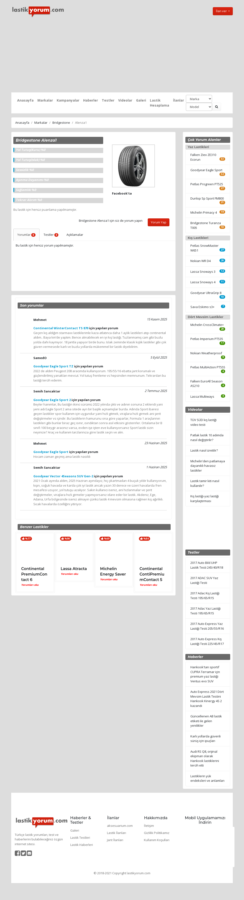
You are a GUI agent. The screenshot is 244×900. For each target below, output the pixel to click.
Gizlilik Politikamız (156, 833)
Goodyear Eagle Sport (206, 170)
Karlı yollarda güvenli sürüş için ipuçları (205, 738)
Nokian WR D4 (200, 261)
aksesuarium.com (120, 825)
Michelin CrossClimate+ (207, 325)
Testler (108, 100)
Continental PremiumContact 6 (34, 574)
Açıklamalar (74, 234)
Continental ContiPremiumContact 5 (152, 574)
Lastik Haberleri (81, 845)
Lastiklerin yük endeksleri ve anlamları (207, 778)
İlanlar (178, 100)
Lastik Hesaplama (159, 103)
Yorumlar (26, 234)
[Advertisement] (122, 55)
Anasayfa (25, 100)
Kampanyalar (68, 100)
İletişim (149, 825)
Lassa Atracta (74, 568)
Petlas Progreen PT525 (206, 184)
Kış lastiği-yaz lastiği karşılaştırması (204, 498)
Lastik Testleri (80, 837)
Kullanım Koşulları (156, 840)
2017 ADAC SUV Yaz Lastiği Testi (204, 580)
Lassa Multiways (202, 396)
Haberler (90, 100)
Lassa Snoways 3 (202, 271)
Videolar (125, 100)
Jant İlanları (115, 840)
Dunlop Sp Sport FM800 (207, 198)
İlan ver (222, 11)
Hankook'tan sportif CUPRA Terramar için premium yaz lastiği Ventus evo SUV (205, 674)
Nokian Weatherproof (206, 353)
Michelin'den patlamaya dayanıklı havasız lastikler (207, 466)
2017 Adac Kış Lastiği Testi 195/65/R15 (204, 595)
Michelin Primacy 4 (203, 212)
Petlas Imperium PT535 (206, 339)
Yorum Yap (158, 222)
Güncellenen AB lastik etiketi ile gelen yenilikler (206, 721)
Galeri (141, 100)
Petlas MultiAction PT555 (207, 367)
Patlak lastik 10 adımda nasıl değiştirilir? (207, 437)
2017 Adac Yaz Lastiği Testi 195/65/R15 (205, 610)
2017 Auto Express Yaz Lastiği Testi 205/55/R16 (207, 626)
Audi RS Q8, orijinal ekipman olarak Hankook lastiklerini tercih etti (204, 758)
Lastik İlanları (116, 833)
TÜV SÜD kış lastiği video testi (203, 422)
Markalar (45, 100)
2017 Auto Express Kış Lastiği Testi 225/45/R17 (207, 641)
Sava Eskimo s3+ (202, 307)
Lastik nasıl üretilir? (204, 450)
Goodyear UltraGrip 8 (205, 293)
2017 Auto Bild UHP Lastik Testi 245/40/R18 (206, 565)
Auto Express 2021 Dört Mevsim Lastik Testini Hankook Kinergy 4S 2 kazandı (207, 698)
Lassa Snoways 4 (202, 282)
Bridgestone (61, 122)
